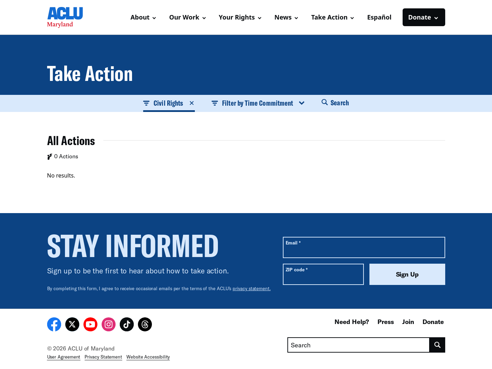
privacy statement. (252, 288)
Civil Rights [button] (169, 102)
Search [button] (335, 102)
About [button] (140, 17)
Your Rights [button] (237, 17)
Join (408, 321)
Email (293, 243)
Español (379, 17)
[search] (437, 345)
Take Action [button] (329, 17)
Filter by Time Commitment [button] (258, 102)
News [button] (283, 17)
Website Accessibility (148, 357)
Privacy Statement (103, 357)
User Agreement (64, 357)
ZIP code (297, 269)
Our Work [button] (184, 17)
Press (385, 321)
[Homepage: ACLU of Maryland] (71, 17)
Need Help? (352, 321)
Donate (433, 321)
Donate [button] (419, 17)
